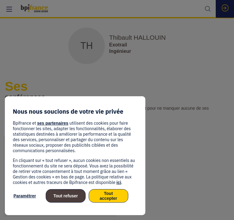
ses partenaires (53, 123)
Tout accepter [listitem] (108, 196)
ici (118, 182)
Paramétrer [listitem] (24, 195)
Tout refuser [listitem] (65, 195)
